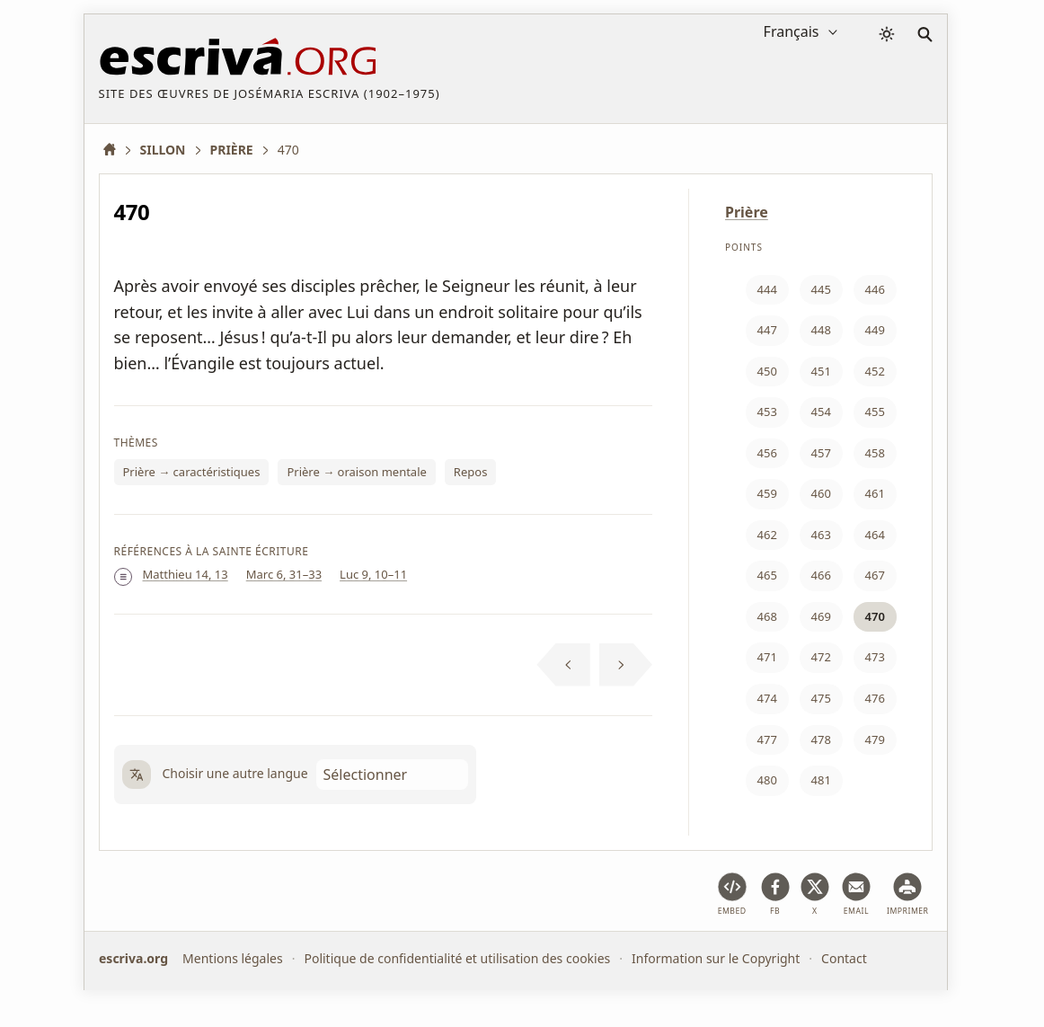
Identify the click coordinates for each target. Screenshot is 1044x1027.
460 (821, 493)
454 (821, 411)
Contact (844, 958)
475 (821, 698)
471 (767, 657)
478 (821, 739)
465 (767, 575)
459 (767, 493)
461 (875, 493)
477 (767, 739)
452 (875, 371)
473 (875, 657)
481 (821, 780)
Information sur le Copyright (716, 958)
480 (767, 780)
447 (767, 330)
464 (875, 535)
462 (767, 535)
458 (875, 453)
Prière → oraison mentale (356, 472)
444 (767, 289)
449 (875, 330)
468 (767, 616)
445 (821, 289)
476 (875, 698)
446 (875, 289)
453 (767, 411)
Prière (746, 212)
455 (875, 411)
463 (821, 535)
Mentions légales (232, 958)
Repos (471, 472)
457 (821, 453)
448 (821, 330)
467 (875, 575)
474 (767, 698)
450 (767, 371)
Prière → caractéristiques (192, 472)
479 (875, 739)
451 (821, 371)
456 (767, 453)
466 (821, 575)
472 (821, 657)
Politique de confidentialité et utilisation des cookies (457, 958)
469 (821, 616)
